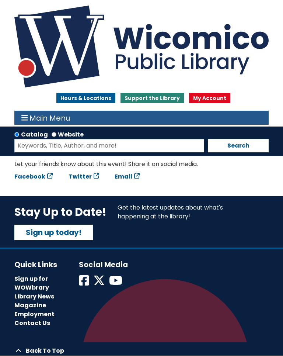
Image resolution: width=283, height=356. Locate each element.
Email (123, 176)
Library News (34, 296)
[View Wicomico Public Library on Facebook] (84, 283)
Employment (34, 314)
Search (238, 145)
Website (71, 134)
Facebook (29, 176)
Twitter (80, 176)
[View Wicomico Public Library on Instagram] (116, 283)
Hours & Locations (85, 98)
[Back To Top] (141, 351)
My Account (209, 98)
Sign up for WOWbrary (31, 283)
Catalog (34, 134)
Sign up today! (53, 232)
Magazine (30, 305)
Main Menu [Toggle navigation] (45, 118)
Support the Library (152, 98)
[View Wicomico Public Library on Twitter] (99, 283)
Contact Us (32, 323)
